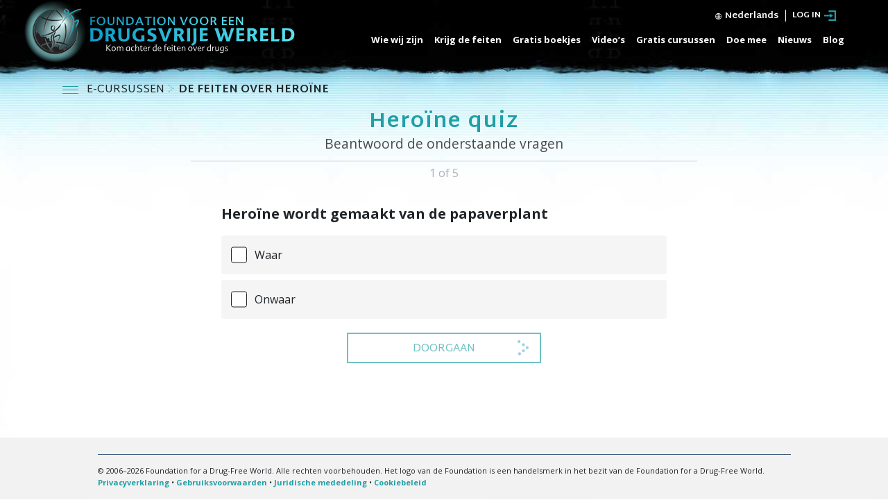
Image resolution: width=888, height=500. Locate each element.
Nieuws (795, 39)
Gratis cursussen (675, 39)
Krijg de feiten (468, 39)
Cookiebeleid (400, 482)
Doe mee (746, 39)
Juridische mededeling (320, 482)
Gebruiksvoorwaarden (221, 482)
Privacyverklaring (133, 482)
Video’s (608, 39)
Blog (833, 39)
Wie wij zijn (397, 39)
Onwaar (275, 299)
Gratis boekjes (547, 39)
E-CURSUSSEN (127, 90)
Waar (268, 254)
